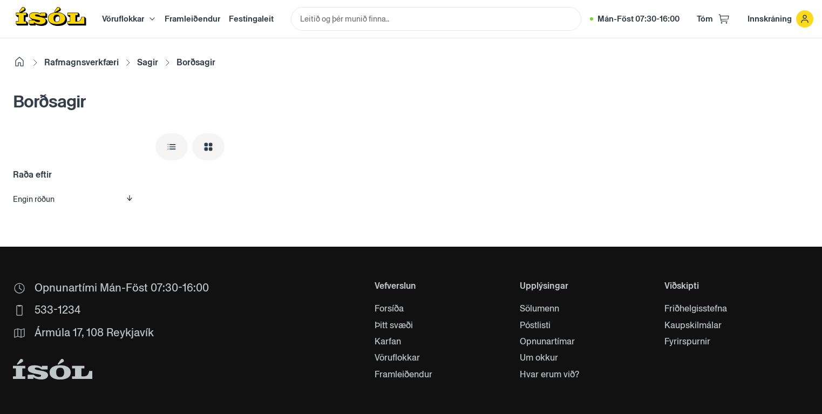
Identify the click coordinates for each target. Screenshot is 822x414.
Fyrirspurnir (687, 342)
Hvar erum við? (549, 374)
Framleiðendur (192, 18)
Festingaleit (251, 18)
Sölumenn (539, 309)
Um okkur (539, 358)
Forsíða (389, 309)
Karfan (388, 342)
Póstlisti (535, 325)
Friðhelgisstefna (695, 309)
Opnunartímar (547, 342)
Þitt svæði (394, 325)
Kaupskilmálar (693, 325)
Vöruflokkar (397, 358)
